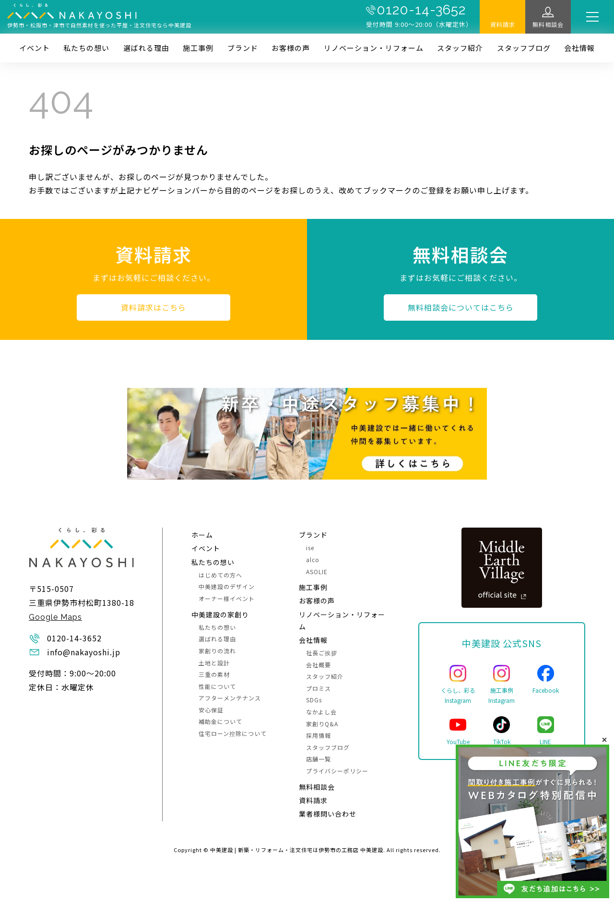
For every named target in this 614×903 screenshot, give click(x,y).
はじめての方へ (220, 575)
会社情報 (579, 48)
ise (310, 547)
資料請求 (502, 24)
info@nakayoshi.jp (83, 652)
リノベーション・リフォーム (374, 48)
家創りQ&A (322, 724)
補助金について (220, 721)
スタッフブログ (524, 48)
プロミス (318, 688)
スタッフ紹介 (460, 48)
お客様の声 (291, 48)
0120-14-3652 (421, 10)
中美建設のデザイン (227, 586)
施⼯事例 (198, 48)
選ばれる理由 (146, 48)
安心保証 (211, 710)
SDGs (314, 700)
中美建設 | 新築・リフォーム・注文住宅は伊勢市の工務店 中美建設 (296, 850)
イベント (34, 48)
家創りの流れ (217, 651)
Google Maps (55, 617)
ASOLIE (317, 571)
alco (312, 559)
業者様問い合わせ (327, 814)
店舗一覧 (318, 759)
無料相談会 (548, 24)
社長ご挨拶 (321, 653)
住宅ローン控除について (233, 733)
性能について (217, 686)
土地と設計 (214, 663)
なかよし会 (321, 712)
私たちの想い (86, 48)
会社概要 (318, 665)
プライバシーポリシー (337, 771)
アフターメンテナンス (230, 698)
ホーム (202, 535)
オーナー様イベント (227, 598)
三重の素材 (214, 674)
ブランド (242, 48)
